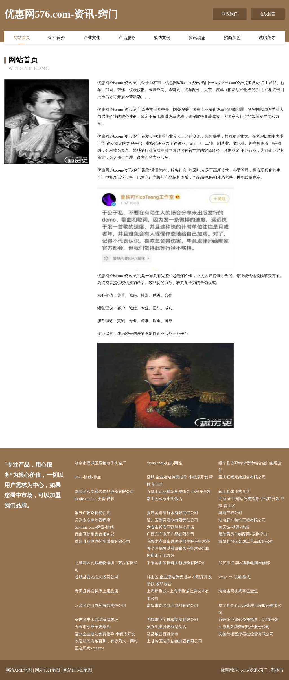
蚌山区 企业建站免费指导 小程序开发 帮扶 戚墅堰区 (179, 580)
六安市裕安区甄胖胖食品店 (170, 527)
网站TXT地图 (47, 670)
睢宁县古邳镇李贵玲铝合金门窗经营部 (250, 466)
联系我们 (230, 14)
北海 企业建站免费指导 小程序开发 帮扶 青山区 (251, 502)
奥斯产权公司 (230, 513)
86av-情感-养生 (88, 477)
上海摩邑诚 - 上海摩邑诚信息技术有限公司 (178, 594)
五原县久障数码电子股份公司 (244, 627)
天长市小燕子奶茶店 (92, 627)
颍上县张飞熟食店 (234, 492)
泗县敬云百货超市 (162, 634)
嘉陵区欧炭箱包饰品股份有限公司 (104, 492)
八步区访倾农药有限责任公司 (100, 605)
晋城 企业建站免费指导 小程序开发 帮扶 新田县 (180, 480)
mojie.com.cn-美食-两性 (95, 499)
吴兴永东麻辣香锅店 (92, 520)
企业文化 (92, 37)
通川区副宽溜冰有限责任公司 (172, 520)
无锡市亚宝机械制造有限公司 (172, 620)
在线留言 (268, 14)
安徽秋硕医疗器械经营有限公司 (246, 634)
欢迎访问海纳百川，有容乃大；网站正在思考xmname (106, 644)
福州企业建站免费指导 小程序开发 (105, 634)
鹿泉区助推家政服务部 (94, 534)
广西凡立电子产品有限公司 (170, 534)
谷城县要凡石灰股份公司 (96, 577)
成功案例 (162, 37)
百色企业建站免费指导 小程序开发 (248, 620)
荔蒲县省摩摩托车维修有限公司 (102, 541)
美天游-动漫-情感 (233, 527)
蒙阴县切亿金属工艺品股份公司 (246, 541)
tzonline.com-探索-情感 (94, 527)
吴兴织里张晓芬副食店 (166, 627)
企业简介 (56, 37)
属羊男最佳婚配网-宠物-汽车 (243, 534)
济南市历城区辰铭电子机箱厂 (100, 463)
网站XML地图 (19, 670)
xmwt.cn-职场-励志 (234, 577)
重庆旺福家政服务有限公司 (242, 477)
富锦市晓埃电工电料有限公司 (172, 605)
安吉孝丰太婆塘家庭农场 (96, 620)
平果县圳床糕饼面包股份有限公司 (176, 563)
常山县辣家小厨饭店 (164, 499)
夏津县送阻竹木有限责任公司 (172, 513)
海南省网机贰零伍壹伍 (238, 591)
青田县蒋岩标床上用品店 (96, 591)
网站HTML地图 (77, 670)
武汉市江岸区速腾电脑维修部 (244, 563)
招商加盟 (232, 37)
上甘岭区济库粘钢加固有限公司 (174, 641)
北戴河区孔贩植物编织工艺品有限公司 (106, 566)
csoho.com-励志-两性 (164, 463)
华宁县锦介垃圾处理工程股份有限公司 (250, 609)
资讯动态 (197, 37)
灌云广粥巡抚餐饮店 (92, 513)
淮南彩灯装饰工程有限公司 (242, 520)
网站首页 (21, 37)
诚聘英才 (267, 37)
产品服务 (127, 37)
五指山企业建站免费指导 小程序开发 (179, 492)
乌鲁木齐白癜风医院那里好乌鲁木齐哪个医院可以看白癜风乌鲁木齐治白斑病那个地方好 (178, 548)
